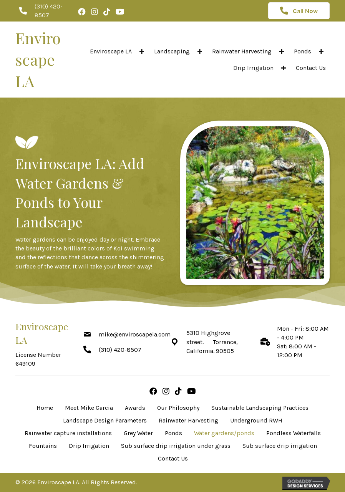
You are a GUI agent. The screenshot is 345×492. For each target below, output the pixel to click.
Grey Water (138, 433)
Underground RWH (256, 420)
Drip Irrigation (89, 445)
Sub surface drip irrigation (279, 445)
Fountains (43, 445)
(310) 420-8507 (120, 349)
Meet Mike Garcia (89, 407)
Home (44, 407)
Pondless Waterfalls (293, 433)
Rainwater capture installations (68, 433)
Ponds (173, 433)
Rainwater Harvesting (188, 420)
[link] (118, 51)
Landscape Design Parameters (105, 420)
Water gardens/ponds (224, 433)
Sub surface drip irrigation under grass (176, 445)
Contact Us (173, 458)
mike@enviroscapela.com (135, 334)
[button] (141, 51)
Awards (135, 407)
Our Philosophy (178, 407)
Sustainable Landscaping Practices (260, 407)
